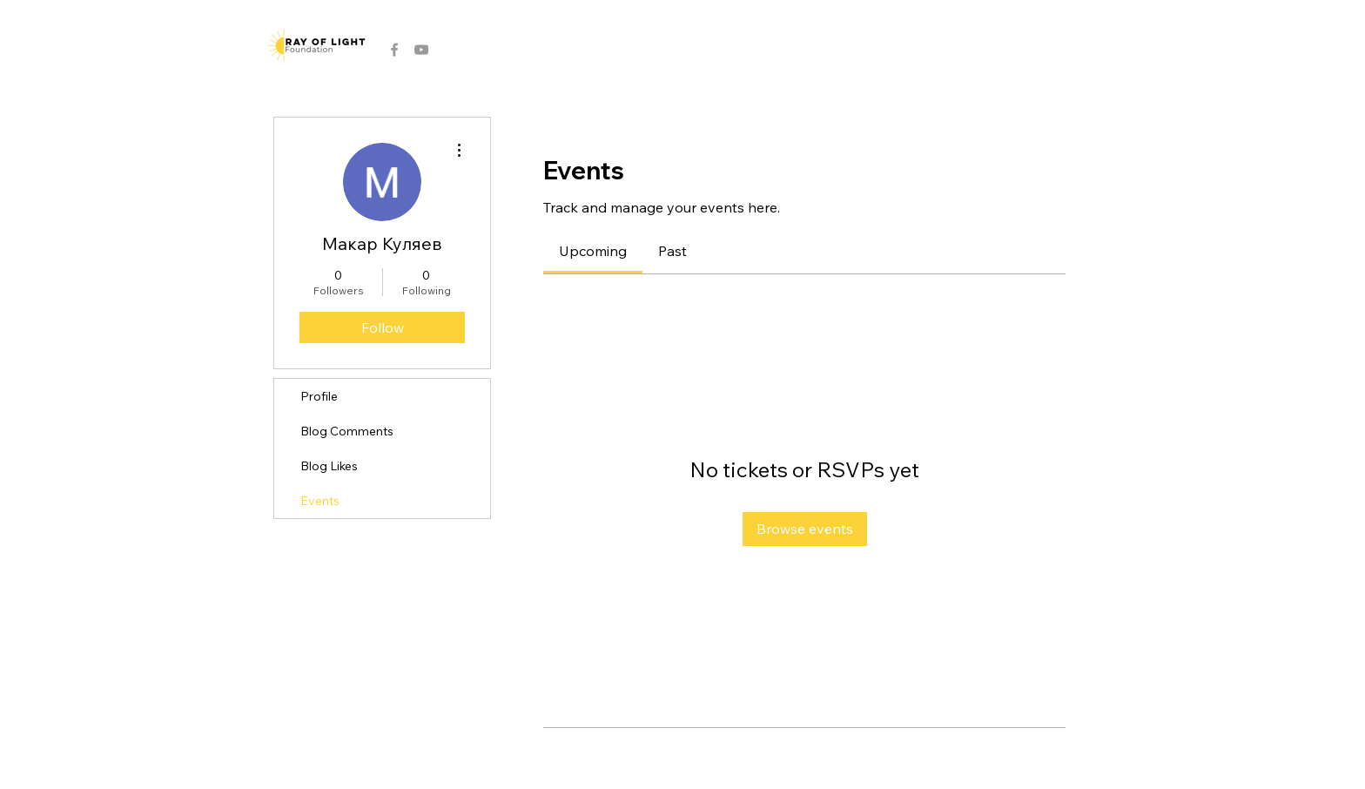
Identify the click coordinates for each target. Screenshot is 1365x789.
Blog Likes (329, 466)
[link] (593, 251)
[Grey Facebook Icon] (394, 49)
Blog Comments (346, 431)
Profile (319, 396)
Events (320, 501)
